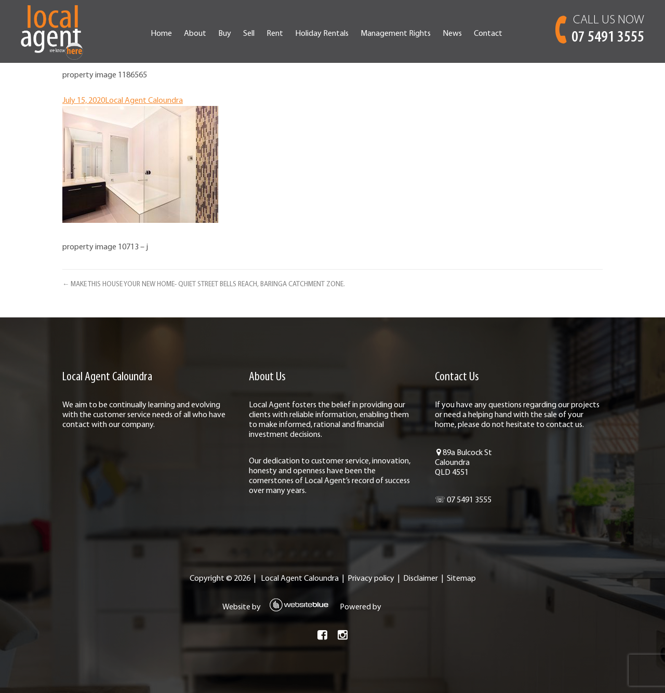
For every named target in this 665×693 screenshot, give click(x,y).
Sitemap (461, 579)
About (195, 34)
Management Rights (396, 34)
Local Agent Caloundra (144, 101)
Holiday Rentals (322, 34)
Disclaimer (420, 579)
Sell (249, 34)
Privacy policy (371, 579)
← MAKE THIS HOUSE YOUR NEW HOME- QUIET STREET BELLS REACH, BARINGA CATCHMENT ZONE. (203, 284)
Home (161, 34)
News (452, 34)
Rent (275, 34)
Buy (224, 34)
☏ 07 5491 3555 (463, 500)
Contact (488, 34)
